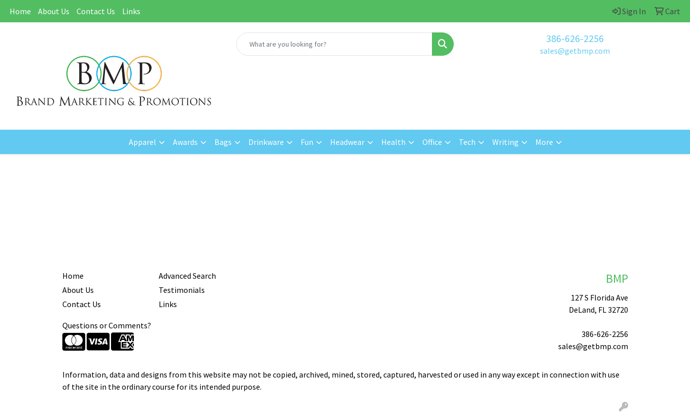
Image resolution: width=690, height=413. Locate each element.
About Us (53, 11)
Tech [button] (467, 142)
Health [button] (393, 142)
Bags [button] (223, 142)
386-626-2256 (575, 38)
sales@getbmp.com (575, 51)
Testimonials (182, 290)
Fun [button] (307, 142)
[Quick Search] (334, 44)
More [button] (544, 142)
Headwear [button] (347, 142)
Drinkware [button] (266, 142)
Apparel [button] (142, 142)
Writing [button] (505, 142)
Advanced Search (187, 276)
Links (131, 11)
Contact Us (96, 11)
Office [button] (432, 142)
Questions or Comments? (106, 325)
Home (20, 11)
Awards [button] (185, 142)
